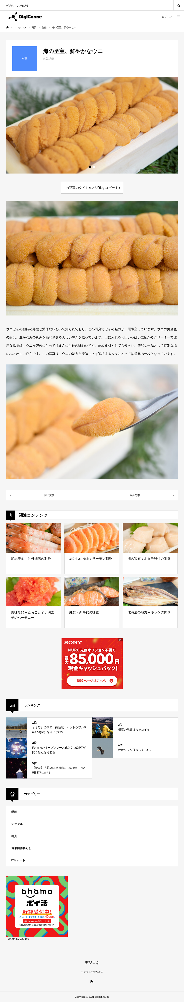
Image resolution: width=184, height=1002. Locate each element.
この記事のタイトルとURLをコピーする (91, 188)
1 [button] (90, 167)
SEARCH (178, 5)
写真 (14, 836)
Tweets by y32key (17, 939)
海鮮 (51, 58)
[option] (92, 125)
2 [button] (94, 167)
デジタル (17, 824)
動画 (14, 812)
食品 (45, 58)
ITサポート (18, 860)
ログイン (167, 16)
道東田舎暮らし (21, 848)
